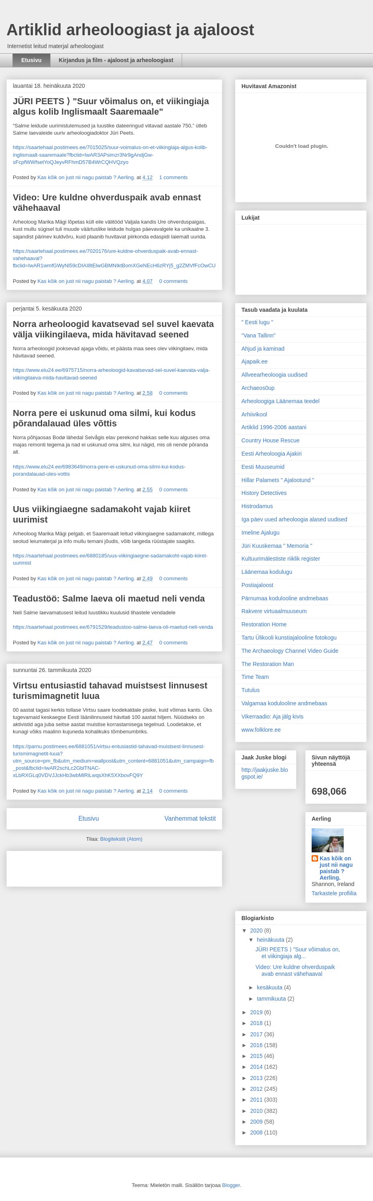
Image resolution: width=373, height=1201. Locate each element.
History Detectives (264, 493)
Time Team (255, 677)
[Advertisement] (60, 866)
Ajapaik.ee (254, 361)
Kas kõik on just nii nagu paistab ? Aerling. (86, 177)
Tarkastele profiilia (334, 893)
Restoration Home (264, 624)
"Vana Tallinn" (258, 335)
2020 (257, 930)
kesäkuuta (270, 987)
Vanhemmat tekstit (190, 818)
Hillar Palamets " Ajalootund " (277, 480)
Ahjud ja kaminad (262, 348)
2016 (257, 1045)
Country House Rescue (270, 440)
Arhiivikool (254, 414)
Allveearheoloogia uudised (274, 374)
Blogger (231, 1185)
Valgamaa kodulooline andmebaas (284, 703)
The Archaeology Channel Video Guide (290, 651)
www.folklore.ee (261, 730)
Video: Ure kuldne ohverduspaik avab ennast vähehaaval (295, 970)
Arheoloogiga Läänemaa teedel (280, 401)
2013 (257, 1078)
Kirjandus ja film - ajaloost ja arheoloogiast (116, 60)
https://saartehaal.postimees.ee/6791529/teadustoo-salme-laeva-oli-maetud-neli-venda (113, 627)
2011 (257, 1099)
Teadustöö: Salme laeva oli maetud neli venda (109, 598)
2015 (257, 1056)
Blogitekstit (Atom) (121, 839)
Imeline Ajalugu (260, 532)
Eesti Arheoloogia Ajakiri (271, 453)
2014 (257, 1067)
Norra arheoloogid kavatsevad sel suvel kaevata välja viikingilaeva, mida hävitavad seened (113, 329)
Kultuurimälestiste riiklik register (280, 558)
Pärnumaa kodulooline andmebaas (284, 598)
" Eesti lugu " (257, 322)
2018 (257, 1023)
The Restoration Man (267, 664)
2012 (257, 1089)
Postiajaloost (257, 585)
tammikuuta (272, 998)
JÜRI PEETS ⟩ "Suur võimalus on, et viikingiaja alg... (297, 952)
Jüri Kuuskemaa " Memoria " (276, 546)
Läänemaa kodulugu (266, 572)
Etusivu (31, 60)
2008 (257, 1132)
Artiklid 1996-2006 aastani (273, 427)
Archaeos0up (258, 388)
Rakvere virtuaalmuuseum (274, 611)
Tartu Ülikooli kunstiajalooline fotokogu (289, 637)
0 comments (173, 281)
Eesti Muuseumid (262, 467)
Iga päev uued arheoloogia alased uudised (294, 519)
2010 (257, 1111)
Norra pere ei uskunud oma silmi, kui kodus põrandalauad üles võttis (104, 418)
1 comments (173, 177)
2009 (257, 1121)
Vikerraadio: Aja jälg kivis (272, 716)
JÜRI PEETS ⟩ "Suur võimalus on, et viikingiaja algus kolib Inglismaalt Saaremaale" (111, 106)
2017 (257, 1034)
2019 (257, 1012)
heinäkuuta (271, 940)
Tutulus (250, 690)
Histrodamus (257, 506)
